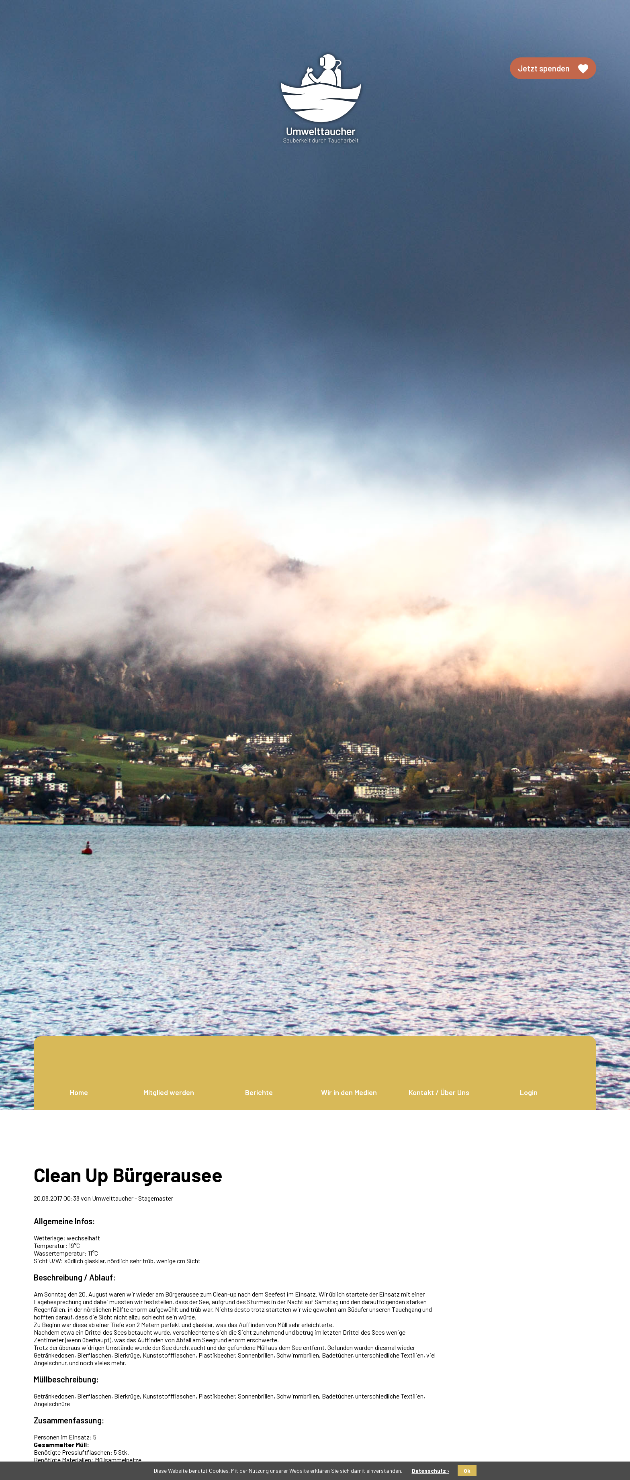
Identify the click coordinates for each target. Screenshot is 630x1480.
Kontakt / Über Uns (439, 1092)
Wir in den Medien (349, 1092)
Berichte (259, 1092)
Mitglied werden (168, 1092)
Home (79, 1092)
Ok (467, 1470)
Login (529, 1092)
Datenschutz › (430, 1470)
